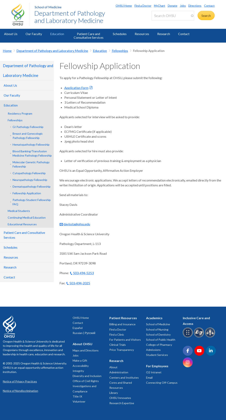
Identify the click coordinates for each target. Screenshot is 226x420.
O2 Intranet (153, 372)
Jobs (183, 5)
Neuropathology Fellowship (30, 180)
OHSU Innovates (120, 398)
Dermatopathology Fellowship (32, 186)
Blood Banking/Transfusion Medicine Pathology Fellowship (32, 153)
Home (7, 51)
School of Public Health (160, 339)
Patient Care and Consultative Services (88, 35)
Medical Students (19, 211)
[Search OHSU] (173, 15)
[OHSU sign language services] (199, 336)
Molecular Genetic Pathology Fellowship (31, 164)
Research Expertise (121, 403)
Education (57, 34)
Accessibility (81, 365)
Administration (118, 372)
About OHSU (82, 344)
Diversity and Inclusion (87, 376)
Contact (209, 5)
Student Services (157, 355)
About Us (10, 34)
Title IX (77, 396)
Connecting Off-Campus (162, 382)
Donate (172, 5)
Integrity (78, 371)
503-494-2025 (79, 283)
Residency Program (20, 113)
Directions (194, 5)
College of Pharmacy (159, 344)
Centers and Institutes (124, 377)
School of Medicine (48, 7)
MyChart (159, 5)
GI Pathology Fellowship (28, 127)
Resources (142, 34)
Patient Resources (123, 318)
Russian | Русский (84, 333)
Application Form (76, 88)
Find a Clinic (116, 334)
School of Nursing (157, 329)
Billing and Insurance (122, 324)
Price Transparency (121, 349)
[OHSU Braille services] (188, 336)
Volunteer (79, 401)
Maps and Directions (86, 350)
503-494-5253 (83, 273)
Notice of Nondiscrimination (20, 390)
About (113, 367)
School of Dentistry (158, 334)
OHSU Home (124, 5)
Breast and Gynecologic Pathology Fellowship (28, 136)
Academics (154, 318)
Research (163, 34)
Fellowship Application (27, 193)
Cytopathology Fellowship (29, 173)
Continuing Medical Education (27, 217)
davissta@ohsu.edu (76, 224)
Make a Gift (80, 360)
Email (149, 377)
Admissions (153, 349)
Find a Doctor (143, 5)
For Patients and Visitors (125, 339)
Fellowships (120, 51)
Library (113, 392)
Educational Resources (22, 224)
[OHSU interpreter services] (210, 336)
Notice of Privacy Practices (20, 381)
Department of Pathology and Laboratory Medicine (69, 16)
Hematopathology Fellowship (31, 144)
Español (78, 328)
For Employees (157, 366)
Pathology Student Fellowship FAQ (32, 202)
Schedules (120, 34)
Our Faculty (34, 34)
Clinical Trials (117, 344)
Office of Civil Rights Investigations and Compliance (86, 386)
